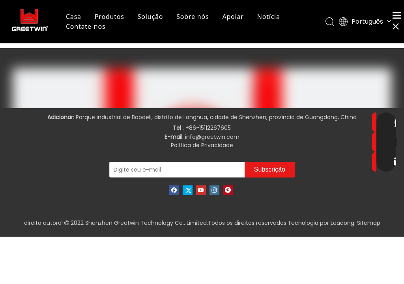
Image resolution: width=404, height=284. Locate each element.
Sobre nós (193, 16)
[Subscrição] (270, 170)
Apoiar (233, 16)
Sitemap (368, 223)
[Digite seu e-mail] (163, 169)
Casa (74, 16)
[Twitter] (188, 190)
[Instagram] (214, 190)
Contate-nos (86, 26)
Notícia (269, 16)
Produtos (110, 16)
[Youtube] (201, 190)
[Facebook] (174, 190)
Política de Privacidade (202, 145)
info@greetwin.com (212, 137)
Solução (150, 16)
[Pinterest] (228, 190)
